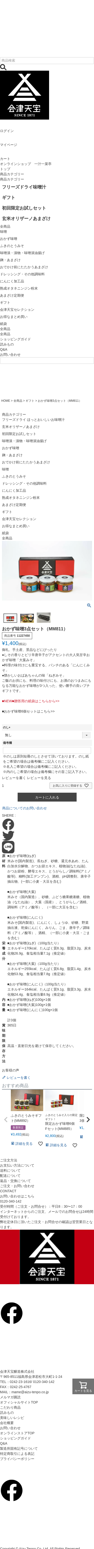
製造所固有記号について (19, 1448)
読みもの (7, 344)
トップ (5, 169)
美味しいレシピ (12, 1418)
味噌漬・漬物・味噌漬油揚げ (24, 441)
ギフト (30, 400)
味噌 (5, 469)
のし (7, 727)
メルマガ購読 (10, 1397)
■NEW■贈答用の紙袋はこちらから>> (30, 701)
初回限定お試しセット (19, 434)
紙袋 (5, 533)
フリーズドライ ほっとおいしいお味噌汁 (33, 420)
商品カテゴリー (12, 174)
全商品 (5, 334)
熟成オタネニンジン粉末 (21, 498)
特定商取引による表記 (17, 1454)
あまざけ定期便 (14, 505)
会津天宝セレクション (19, 519)
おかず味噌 (10, 448)
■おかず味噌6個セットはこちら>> (28, 711)
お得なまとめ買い (15, 526)
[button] (6, 1119)
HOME (5, 400)
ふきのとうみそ (14, 476)
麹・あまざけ (12, 455)
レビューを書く (14, 778)
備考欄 (7, 743)
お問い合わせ (10, 355)
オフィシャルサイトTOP (19, 1402)
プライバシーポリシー (17, 1459)
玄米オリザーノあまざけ (21, 427)
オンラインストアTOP (17, 1433)
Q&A (3, 349)
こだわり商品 (10, 1407)
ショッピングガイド (15, 339)
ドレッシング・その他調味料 (24, 483)
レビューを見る (39, 778)
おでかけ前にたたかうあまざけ (26, 462)
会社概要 (7, 1423)
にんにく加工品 (14, 490)
